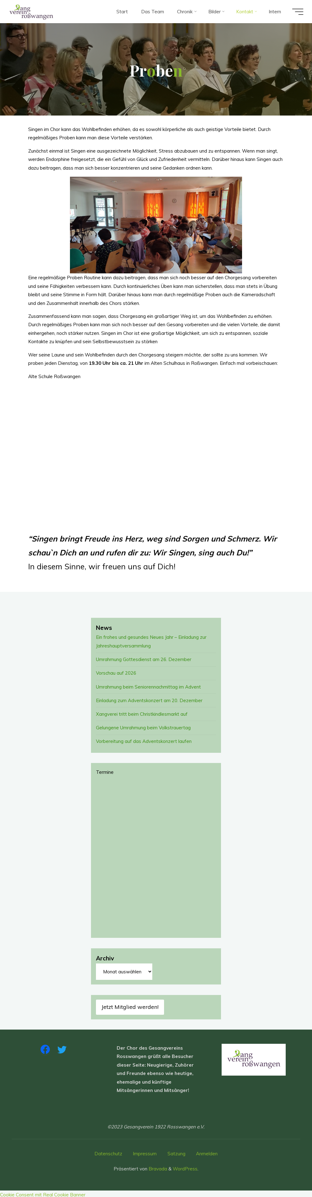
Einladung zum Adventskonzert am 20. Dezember (149, 699)
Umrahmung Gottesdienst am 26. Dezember (143, 659)
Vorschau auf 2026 (116, 673)
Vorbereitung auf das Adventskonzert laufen (144, 740)
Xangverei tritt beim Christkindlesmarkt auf (142, 713)
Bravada (157, 1167)
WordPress (185, 1167)
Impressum (145, 1152)
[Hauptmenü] (297, 12)
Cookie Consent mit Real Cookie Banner (42, 1193)
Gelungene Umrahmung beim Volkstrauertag (143, 726)
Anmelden (207, 1152)
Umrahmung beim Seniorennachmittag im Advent (148, 686)
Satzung (176, 1152)
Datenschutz (108, 1152)
